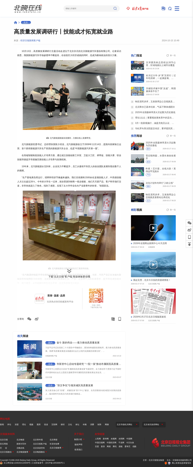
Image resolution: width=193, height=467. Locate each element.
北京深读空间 (39, 448)
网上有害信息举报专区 (181, 463)
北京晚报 (20, 440)
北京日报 (4, 440)
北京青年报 (38, 440)
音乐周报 (4, 444)
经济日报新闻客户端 (30, 40)
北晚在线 (20, 448)
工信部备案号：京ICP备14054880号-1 (48, 463)
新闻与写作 (21, 444)
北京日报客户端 (40, 444)
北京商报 (53, 440)
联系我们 (78, 450)
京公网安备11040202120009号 (17, 463)
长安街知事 (54, 444)
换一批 (173, 55)
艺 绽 (3, 448)
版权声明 (78, 444)
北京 (25, 22)
